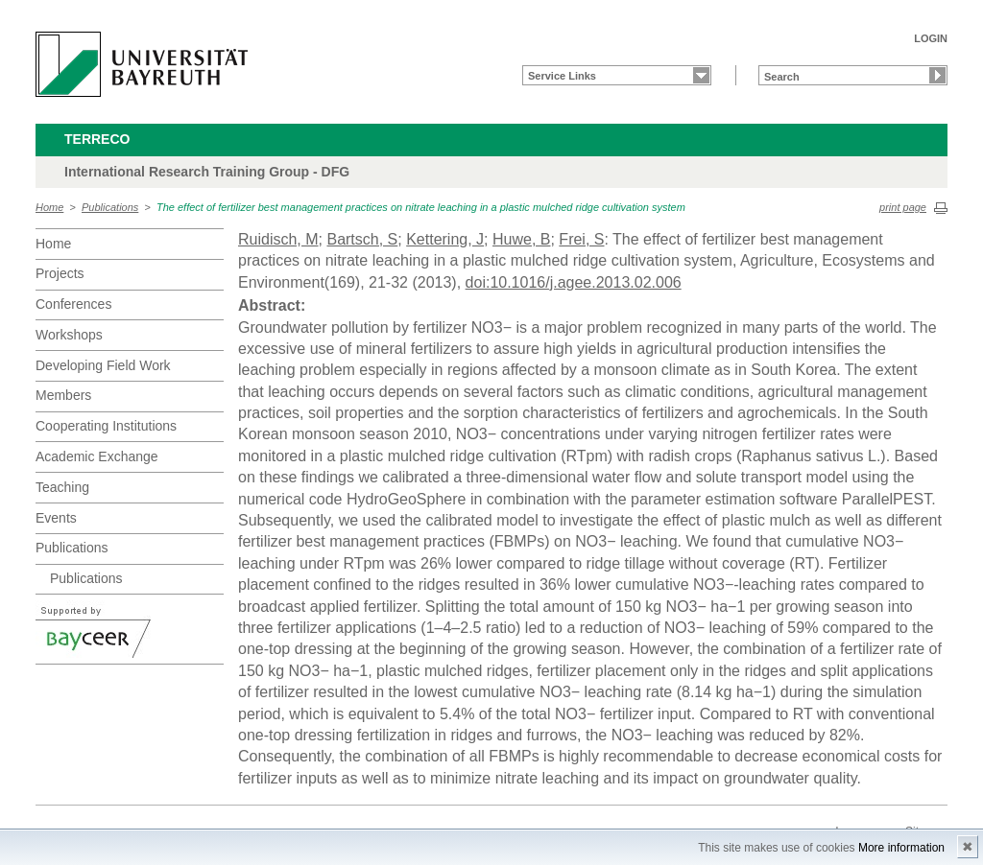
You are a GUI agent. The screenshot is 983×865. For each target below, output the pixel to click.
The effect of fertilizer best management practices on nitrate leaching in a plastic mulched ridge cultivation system (420, 207)
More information (901, 847)
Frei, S (581, 239)
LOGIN (930, 38)
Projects (60, 273)
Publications (110, 207)
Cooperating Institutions (106, 425)
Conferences (73, 304)
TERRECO (97, 139)
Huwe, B (521, 239)
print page (902, 207)
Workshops (69, 334)
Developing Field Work (103, 365)
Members (63, 395)
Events (56, 518)
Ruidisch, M (278, 239)
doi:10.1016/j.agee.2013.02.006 (574, 282)
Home (49, 207)
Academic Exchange (97, 456)
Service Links (562, 76)
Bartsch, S (361, 239)
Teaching (62, 487)
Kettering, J (445, 239)
